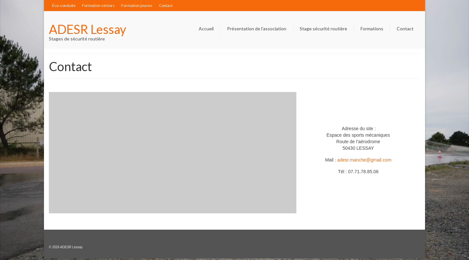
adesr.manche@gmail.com (364, 159)
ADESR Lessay (87, 29)
